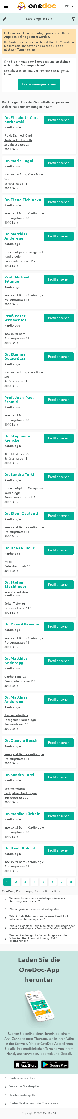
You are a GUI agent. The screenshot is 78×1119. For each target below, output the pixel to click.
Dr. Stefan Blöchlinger (15, 584)
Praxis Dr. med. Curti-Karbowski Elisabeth (18, 138)
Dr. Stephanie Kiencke (17, 437)
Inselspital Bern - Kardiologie (24, 213)
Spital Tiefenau (14, 603)
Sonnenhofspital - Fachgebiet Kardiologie (20, 717)
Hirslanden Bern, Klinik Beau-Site (24, 177)
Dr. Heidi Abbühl (20, 848)
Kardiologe (24, 891)
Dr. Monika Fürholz (22, 813)
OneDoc (8, 891)
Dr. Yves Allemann (21, 624)
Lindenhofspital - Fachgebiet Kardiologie (23, 254)
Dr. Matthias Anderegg (16, 235)
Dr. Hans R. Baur (19, 547)
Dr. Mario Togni (18, 160)
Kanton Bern (42, 891)
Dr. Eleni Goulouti (21, 513)
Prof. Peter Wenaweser (15, 317)
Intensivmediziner (16, 592)
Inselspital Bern (14, 333)
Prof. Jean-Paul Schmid (19, 399)
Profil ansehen (58, 120)
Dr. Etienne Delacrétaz (15, 356)
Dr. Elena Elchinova (22, 199)
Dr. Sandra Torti (19, 474)
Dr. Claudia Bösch (20, 740)
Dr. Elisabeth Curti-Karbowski (22, 119)
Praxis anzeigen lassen (39, 84)
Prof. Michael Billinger (17, 279)
